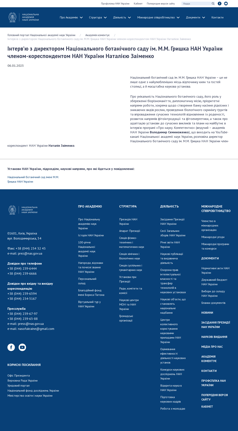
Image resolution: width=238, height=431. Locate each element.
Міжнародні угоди (212, 237)
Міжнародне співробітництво (156, 17)
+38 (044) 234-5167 (22, 298)
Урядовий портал (18, 385)
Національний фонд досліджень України (33, 390)
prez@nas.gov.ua (30, 253)
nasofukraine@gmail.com (36, 329)
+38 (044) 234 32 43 (31, 248)
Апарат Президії (129, 231)
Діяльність (119, 17)
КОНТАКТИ (209, 371)
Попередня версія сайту (161, 3)
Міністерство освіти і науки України (29, 395)
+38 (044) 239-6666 (22, 273)
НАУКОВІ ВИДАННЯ (214, 337)
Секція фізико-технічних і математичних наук (131, 242)
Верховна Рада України (22, 380)
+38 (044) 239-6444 (22, 268)
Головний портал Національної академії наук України (41, 35)
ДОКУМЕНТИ (210, 258)
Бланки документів (213, 303)
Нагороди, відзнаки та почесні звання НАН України (90, 267)
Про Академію (69, 17)
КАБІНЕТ (207, 406)
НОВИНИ (207, 312)
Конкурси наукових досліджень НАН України (172, 374)
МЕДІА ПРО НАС (212, 346)
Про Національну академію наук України (89, 223)
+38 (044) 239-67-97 (22, 313)
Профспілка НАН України (115, 3)
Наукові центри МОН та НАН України (129, 304)
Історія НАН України (91, 235)
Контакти (217, 17)
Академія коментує (97, 35)
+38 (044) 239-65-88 (22, 318)
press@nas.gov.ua (31, 323)
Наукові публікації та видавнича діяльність (171, 258)
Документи (193, 17)
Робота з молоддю (172, 408)
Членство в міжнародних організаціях (209, 225)
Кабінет (138, 3)
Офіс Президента (18, 375)
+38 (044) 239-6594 (22, 293)
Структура (95, 17)
